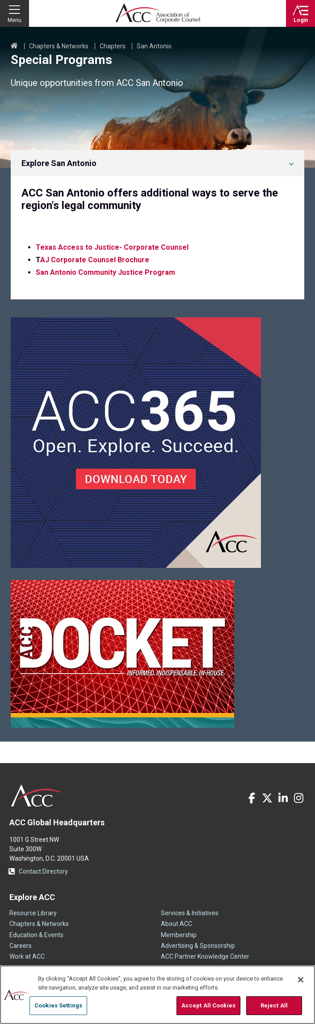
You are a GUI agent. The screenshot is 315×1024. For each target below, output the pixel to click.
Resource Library (33, 913)
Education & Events (36, 935)
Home (14, 46)
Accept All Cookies (208, 1005)
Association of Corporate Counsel (157, 13)
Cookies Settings (58, 1005)
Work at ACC (27, 956)
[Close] (301, 980)
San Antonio (154, 46)
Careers (20, 945)
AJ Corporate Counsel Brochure (94, 260)
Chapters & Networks (58, 46)
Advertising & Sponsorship (198, 945)
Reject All (274, 1005)
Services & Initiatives (189, 913)
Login (301, 20)
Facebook (251, 798)
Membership (179, 935)
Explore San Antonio (59, 163)
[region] (157, 994)
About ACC (176, 923)
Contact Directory (43, 871)
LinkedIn (283, 798)
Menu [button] (14, 20)
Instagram (298, 798)
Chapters (113, 46)
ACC (37, 796)
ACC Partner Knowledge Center (205, 956)
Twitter (267, 798)
